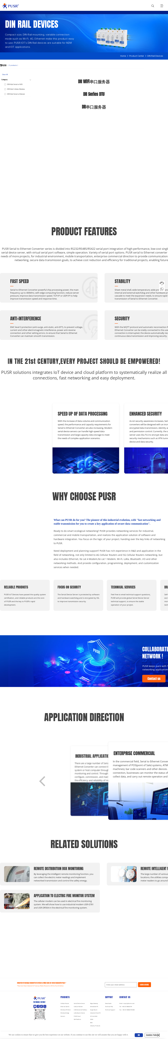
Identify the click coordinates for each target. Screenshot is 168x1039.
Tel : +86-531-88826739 (125, 1006)
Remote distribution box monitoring (54, 868)
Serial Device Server (79, 1003)
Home (123, 56)
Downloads (108, 1003)
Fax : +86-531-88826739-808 (127, 1010)
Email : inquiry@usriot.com (127, 1003)
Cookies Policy (152, 1035)
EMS (91, 1022)
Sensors (63, 1016)
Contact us (153, 678)
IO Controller (94, 1016)
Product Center (136, 56)
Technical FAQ (109, 1006)
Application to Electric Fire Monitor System (54, 895)
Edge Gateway (94, 1003)
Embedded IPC (94, 1006)
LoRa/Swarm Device (79, 1013)
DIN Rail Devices (155, 56)
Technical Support (110, 1010)
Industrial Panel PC (95, 1013)
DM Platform (77, 1019)
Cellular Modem (78, 1006)
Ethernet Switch (65, 1006)
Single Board (93, 1010)
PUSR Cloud (77, 1016)
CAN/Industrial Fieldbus (80, 1010)
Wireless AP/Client (66, 1010)
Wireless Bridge (65, 1013)
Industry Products (95, 1026)
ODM (91, 1019)
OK (139, 1035)
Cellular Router (65, 1003)
